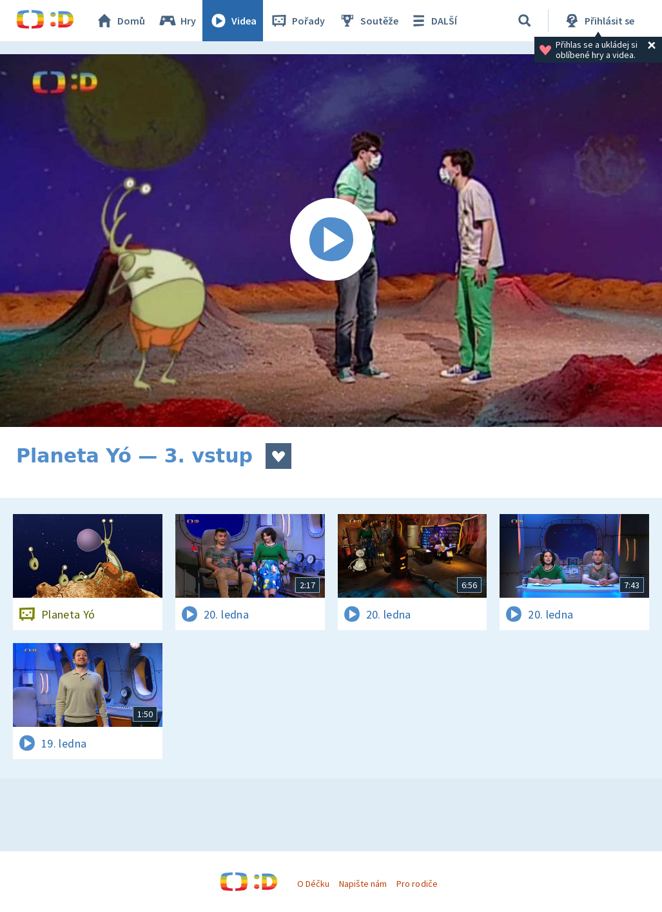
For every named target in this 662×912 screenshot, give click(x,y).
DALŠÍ (433, 20)
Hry (177, 20)
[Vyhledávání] (524, 20)
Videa (233, 20)
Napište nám (363, 883)
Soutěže (368, 20)
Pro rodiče (416, 883)
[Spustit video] (331, 240)
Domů (120, 20)
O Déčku (313, 883)
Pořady (297, 20)
